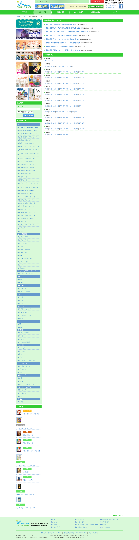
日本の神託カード (28, 443)
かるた (21, 231)
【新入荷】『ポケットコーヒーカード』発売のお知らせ (62, 39)
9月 (54, 66)
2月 (49, 60)
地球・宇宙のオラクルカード (28, 143)
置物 (20, 354)
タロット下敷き (24, 262)
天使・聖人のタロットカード (28, 206)
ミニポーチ (22, 246)
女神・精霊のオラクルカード (28, 137)
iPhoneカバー (23, 268)
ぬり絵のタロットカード (26, 225)
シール (21, 265)
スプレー (22, 300)
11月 (50, 66)
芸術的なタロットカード (26, 193)
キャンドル (22, 288)
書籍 (20, 279)
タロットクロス (24, 237)
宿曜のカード (23, 180)
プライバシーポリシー (55, 533)
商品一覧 (55, 524)
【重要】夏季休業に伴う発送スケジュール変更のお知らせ (63, 43)
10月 (54, 72)
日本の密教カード (28, 435)
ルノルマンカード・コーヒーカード (29, 183)
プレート (22, 357)
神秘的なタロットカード (26, 190)
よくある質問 (111, 5)
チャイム (22, 351)
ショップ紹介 (56, 527)
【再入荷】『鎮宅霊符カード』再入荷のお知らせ (60, 24)
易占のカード (23, 177)
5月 (63, 66)
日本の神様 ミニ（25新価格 (31, 414)
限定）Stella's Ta (28, 480)
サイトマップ (92, 533)
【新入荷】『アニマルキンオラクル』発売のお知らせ (62, 35)
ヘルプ (104, 524)
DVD (20, 327)
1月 (52, 60)
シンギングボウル (24, 366)
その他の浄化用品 (24, 342)
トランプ (22, 228)
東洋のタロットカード (26, 222)
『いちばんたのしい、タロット (25, 465)
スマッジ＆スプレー (25, 333)
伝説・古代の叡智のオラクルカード (29, 150)
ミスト (21, 297)
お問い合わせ (80, 519)
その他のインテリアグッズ (27, 360)
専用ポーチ (22, 318)
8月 (57, 66)
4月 (67, 66)
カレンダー (22, 348)
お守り (21, 396)
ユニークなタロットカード (27, 203)
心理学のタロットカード (26, 218)
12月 (46, 66)
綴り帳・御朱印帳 (24, 249)
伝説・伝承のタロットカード (28, 212)
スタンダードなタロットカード (28, 187)
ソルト (21, 336)
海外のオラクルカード (26, 173)
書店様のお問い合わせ (83, 527)
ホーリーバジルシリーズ (26, 384)
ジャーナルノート (24, 243)
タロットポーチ (24, 240)
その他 (21, 402)
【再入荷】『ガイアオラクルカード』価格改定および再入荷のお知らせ (67, 32)
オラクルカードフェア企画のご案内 (87, 524)
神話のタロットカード (26, 209)
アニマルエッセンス (25, 312)
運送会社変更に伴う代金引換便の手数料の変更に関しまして (64, 28)
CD (20, 324)
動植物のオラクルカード (26, 140)
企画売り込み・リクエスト (110, 519)
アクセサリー (23, 390)
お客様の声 (110, 7)
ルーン (21, 255)
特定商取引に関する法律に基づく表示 (75, 533)
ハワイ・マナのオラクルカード (28, 158)
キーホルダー (23, 393)
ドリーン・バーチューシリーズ (28, 127)
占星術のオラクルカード (26, 164)
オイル (21, 303)
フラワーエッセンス (25, 309)
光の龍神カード (27, 472)
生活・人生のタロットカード (28, 215)
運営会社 (43, 533)
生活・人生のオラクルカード (28, 161)
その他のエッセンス (25, 315)
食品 (20, 378)
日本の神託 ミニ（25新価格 (31, 451)
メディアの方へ (106, 527)
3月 (46, 60)
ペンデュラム (23, 252)
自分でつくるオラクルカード (28, 170)
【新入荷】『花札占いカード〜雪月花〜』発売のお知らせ (63, 50)
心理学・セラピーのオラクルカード (29, 154)
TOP (17, 16)
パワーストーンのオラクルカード (29, 146)
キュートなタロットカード (27, 197)
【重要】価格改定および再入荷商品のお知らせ (60, 46)
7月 (60, 66)
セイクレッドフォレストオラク (25, 494)
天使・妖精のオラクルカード (28, 134)
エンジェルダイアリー (26, 274)
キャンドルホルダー (25, 291)
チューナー (22, 339)
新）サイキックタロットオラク (25, 508)
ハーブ (21, 381)
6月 (67, 72)
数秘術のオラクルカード (26, 167)
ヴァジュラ (22, 369)
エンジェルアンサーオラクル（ (25, 428)
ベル (20, 372)
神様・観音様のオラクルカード (28, 130)
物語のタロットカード (26, 200)
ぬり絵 (21, 282)
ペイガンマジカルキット (26, 258)
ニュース (23, 16)
